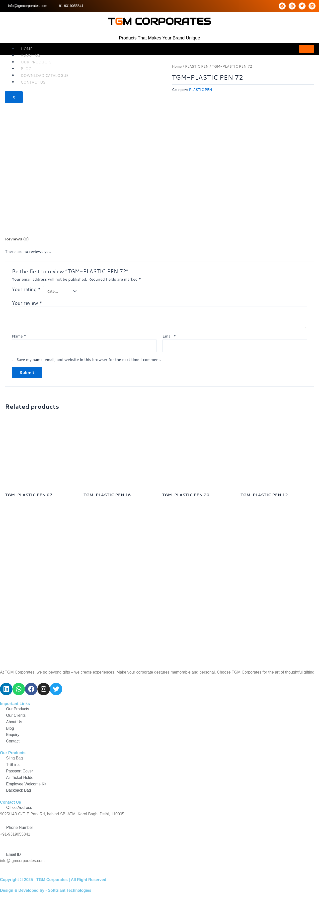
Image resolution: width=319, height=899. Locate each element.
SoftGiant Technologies (70, 890)
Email (169, 337)
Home (26, 48)
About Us (30, 55)
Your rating (26, 289)
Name (19, 337)
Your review (27, 303)
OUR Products (36, 62)
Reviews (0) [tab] (17, 239)
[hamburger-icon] (306, 49)
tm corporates (159, 20)
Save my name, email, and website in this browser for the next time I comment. (88, 360)
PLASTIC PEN (197, 66)
